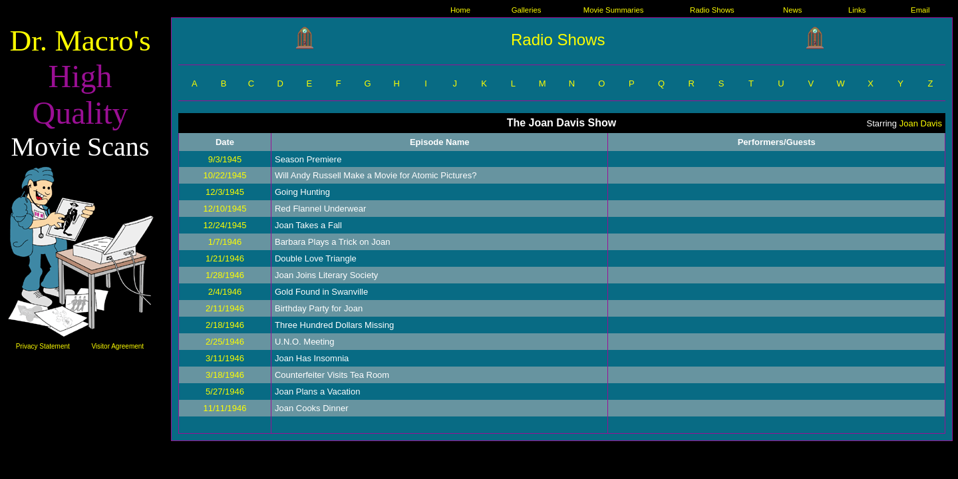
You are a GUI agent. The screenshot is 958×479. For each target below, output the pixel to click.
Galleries (527, 10)
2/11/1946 (225, 308)
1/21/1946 (225, 258)
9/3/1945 (225, 159)
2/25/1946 (225, 342)
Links (857, 10)
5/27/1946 (225, 392)
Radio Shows (712, 10)
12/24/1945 (224, 225)
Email (920, 10)
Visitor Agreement (117, 346)
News (792, 10)
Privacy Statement (43, 346)
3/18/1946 (225, 375)
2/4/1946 (225, 292)
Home (460, 10)
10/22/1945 (224, 175)
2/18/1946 (225, 325)
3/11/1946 (225, 358)
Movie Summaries (613, 10)
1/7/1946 (225, 242)
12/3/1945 (225, 192)
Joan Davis (920, 123)
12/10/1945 (224, 209)
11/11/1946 (224, 408)
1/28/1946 (225, 275)
